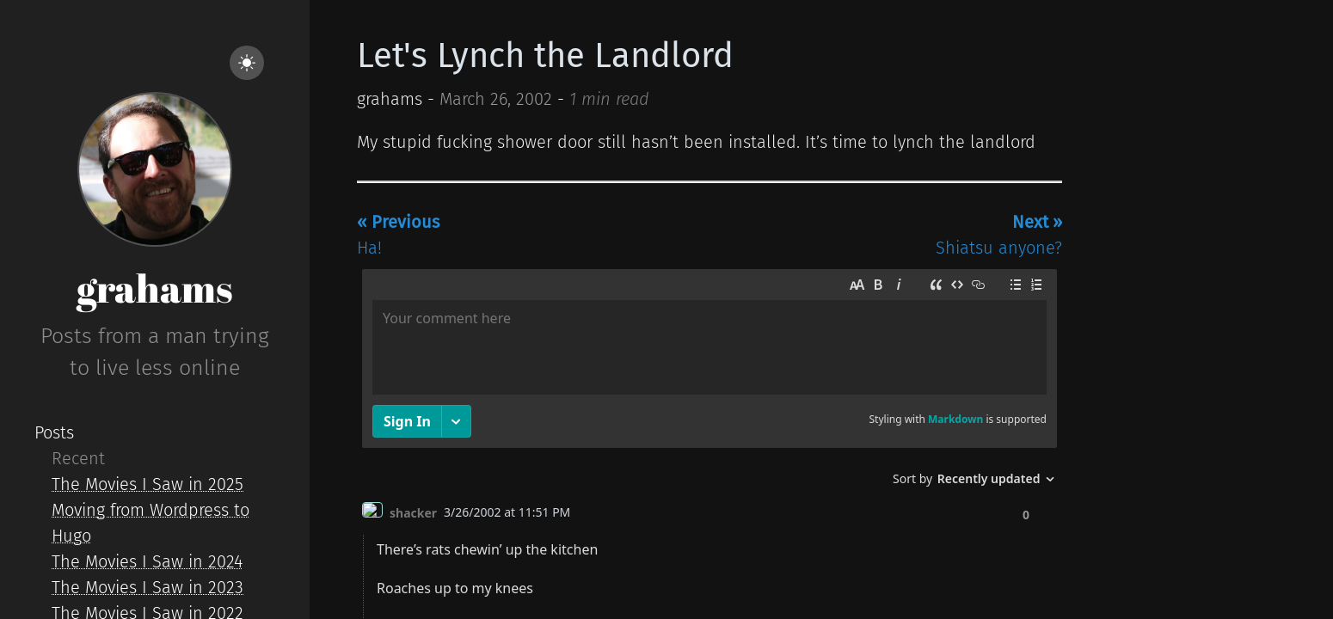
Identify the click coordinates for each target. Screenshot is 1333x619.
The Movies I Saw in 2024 (147, 561)
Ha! (398, 234)
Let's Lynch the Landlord (545, 56)
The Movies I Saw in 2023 (147, 587)
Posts (54, 432)
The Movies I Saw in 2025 (147, 484)
